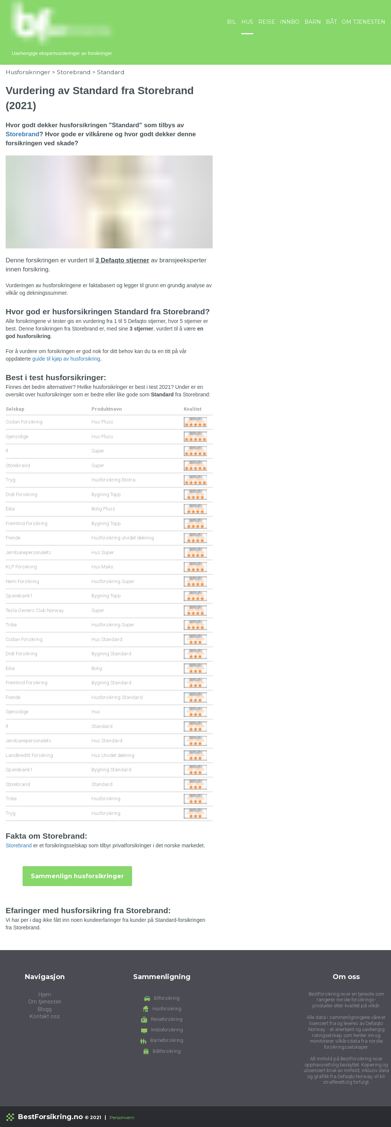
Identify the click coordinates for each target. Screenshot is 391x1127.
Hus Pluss (102, 421)
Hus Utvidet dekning (112, 755)
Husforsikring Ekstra (113, 479)
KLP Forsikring (21, 566)
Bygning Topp (106, 494)
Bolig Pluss (103, 508)
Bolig (96, 668)
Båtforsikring (167, 1051)
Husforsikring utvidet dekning (122, 537)
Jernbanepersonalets (28, 552)
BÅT (331, 21)
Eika (10, 508)
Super (97, 450)
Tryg (10, 479)
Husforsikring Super (112, 581)
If (7, 450)
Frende (13, 537)
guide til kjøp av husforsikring (66, 358)
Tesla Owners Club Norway (35, 610)
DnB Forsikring (21, 494)
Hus (95, 711)
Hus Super (102, 552)
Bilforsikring (167, 998)
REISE (266, 21)
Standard (111, 71)
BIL (231, 21)
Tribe (11, 624)
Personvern (122, 1117)
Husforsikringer (28, 71)
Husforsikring (105, 798)
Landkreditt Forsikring (29, 755)
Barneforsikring (166, 1040)
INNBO (290, 21)
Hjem (44, 994)
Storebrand (74, 71)
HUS (247, 21)
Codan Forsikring (24, 421)
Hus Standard (106, 639)
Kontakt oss (45, 1016)
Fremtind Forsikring (26, 523)
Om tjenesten (44, 1001)
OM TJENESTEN (363, 21)
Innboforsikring (167, 1030)
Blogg (44, 1008)
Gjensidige (17, 436)
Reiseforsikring (167, 1019)
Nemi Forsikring (22, 581)
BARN (312, 21)
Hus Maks (102, 566)
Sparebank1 (19, 595)
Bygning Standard (111, 653)
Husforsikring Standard (117, 697)
